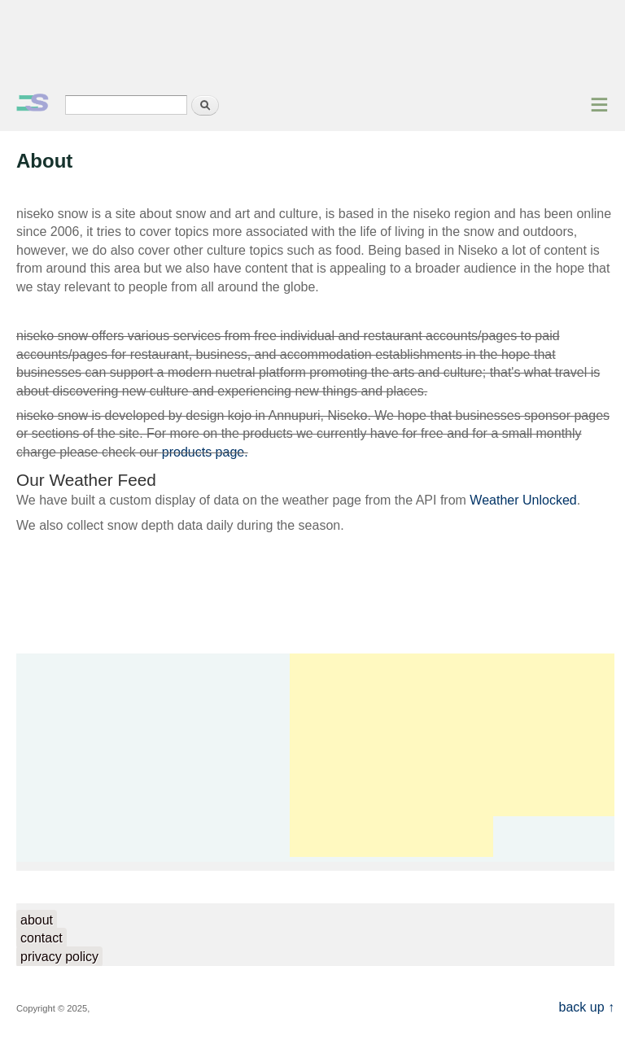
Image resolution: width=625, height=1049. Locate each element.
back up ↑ (586, 1007)
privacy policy (59, 957)
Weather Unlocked (523, 500)
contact (41, 938)
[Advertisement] (312, 44)
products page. (205, 452)
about (36, 920)
